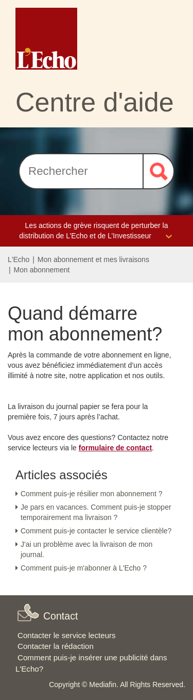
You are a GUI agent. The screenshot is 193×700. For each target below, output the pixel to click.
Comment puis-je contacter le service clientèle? (96, 531)
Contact (60, 616)
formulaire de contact (115, 448)
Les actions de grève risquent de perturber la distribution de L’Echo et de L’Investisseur (96, 231)
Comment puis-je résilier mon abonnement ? (91, 494)
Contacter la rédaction (55, 646)
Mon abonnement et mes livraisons (93, 259)
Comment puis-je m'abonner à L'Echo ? (84, 568)
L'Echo (18, 259)
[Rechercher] (81, 171)
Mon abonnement (42, 270)
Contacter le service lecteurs (66, 635)
